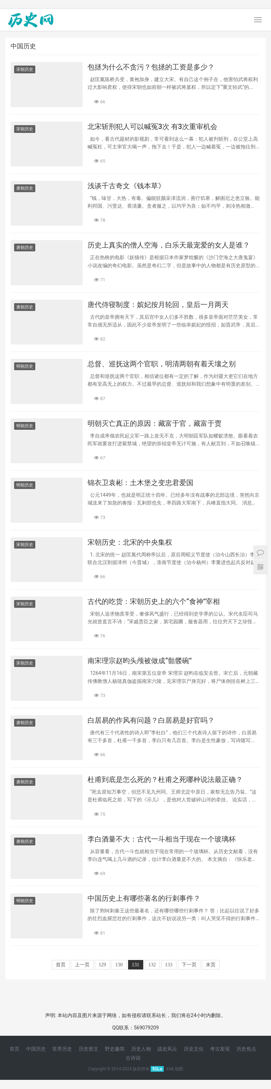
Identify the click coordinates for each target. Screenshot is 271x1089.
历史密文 (88, 1049)
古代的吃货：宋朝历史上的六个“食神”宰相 (154, 601)
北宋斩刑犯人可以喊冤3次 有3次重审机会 (152, 126)
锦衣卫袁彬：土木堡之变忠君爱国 (140, 482)
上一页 (82, 964)
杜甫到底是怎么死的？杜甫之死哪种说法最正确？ (165, 779)
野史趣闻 (115, 1049)
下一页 (189, 964)
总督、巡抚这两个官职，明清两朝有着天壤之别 (162, 364)
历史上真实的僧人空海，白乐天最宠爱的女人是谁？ (169, 245)
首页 (61, 964)
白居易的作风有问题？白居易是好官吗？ (151, 720)
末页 (211, 964)
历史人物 (141, 1049)
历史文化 (194, 1049)
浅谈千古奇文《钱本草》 (126, 186)
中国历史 (36, 1049)
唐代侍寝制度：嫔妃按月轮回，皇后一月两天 (158, 304)
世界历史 (62, 1049)
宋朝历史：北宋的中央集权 (130, 542)
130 (119, 964)
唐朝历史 (24, 188)
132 (152, 964)
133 (169, 964)
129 (102, 964)
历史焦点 (246, 1049)
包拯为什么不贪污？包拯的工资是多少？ (151, 67)
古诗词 (133, 1058)
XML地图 (174, 1068)
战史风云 (167, 1049)
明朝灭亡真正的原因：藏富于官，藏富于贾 (155, 423)
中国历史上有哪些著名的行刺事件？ (144, 898)
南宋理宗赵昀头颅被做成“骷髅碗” (140, 660)
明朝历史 (24, 366)
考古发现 (220, 1049)
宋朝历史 (24, 69)
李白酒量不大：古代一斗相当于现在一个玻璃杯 (162, 839)
